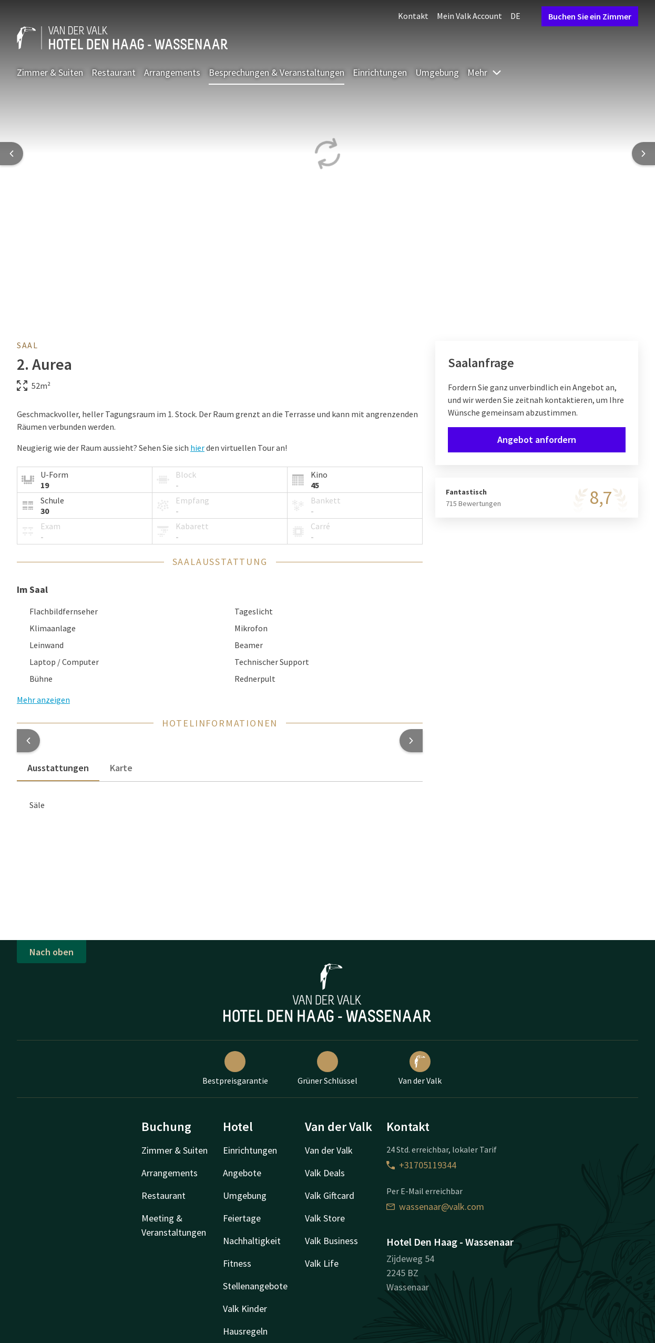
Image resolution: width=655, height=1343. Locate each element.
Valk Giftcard (329, 1195)
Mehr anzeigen (43, 699)
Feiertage (242, 1218)
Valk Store (325, 1218)
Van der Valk (420, 1068)
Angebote (242, 1173)
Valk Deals (325, 1173)
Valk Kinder (245, 1308)
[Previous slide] (11, 153)
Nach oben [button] (51, 952)
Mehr (484, 72)
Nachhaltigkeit (252, 1241)
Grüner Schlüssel (327, 1068)
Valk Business (331, 1241)
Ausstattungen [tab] (58, 768)
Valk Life (322, 1263)
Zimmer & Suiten (50, 72)
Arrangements (172, 72)
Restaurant (113, 72)
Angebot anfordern (536, 439)
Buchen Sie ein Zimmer (589, 16)
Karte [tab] (121, 768)
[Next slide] (643, 153)
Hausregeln (245, 1331)
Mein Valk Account (469, 16)
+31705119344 (421, 1165)
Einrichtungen (380, 72)
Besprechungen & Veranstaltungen (276, 72)
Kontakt (413, 16)
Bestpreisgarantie (235, 1068)
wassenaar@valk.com (435, 1206)
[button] (28, 740)
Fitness (237, 1263)
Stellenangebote (255, 1286)
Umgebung (437, 72)
